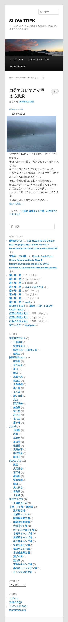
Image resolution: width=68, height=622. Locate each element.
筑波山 (16, 380)
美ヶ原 (16, 388)
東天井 (16, 472)
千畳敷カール (20, 503)
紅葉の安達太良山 (18, 313)
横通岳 (16, 476)
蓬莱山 (16, 353)
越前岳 (16, 407)
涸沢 (15, 483)
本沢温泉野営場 (21, 552)
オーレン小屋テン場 (23, 529)
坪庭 (15, 434)
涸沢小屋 (18, 556)
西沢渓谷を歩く (17, 305)
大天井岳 (18, 468)
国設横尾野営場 (21, 518)
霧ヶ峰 (16, 422)
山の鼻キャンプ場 (22, 541)
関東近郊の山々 (17, 357)
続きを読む (16, 203)
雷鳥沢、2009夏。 (19, 256)
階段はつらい (16, 240)
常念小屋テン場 (21, 545)
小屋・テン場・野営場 (21, 506)
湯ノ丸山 (18, 395)
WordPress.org (17, 610)
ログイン (14, 598)
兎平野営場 (19, 510)
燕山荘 (16, 560)
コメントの (17, 606)
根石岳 (16, 445)
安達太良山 (19, 346)
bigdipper (30, 325)
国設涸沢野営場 (21, 522)
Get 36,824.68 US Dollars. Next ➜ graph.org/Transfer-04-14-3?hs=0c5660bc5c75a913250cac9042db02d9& (33, 244)
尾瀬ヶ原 (18, 376)
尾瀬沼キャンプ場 (22, 537)
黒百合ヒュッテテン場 (25, 568)
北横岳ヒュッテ (21, 514)
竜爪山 (16, 418)
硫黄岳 (16, 438)
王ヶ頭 (16, 392)
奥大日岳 (18, 487)
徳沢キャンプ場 (16, 109)
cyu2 (27, 302)
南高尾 (16, 361)
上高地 (24, 211)
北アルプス (15, 460)
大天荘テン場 (20, 525)
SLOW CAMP (16, 59)
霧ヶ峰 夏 (15, 275)
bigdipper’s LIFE (18, 66)
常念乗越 (18, 480)
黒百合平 (18, 449)
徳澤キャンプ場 (36, 211)
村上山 (16, 415)
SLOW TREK (22, 20)
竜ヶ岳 (16, 411)
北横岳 (16, 430)
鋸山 (15, 372)
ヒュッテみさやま (34, 286)
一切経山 (18, 342)
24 (55, 91)
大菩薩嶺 (18, 384)
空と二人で (15, 325)
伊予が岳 (18, 365)
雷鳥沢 (16, 491)
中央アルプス (16, 499)
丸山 (15, 399)
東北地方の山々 (17, 338)
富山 (15, 369)
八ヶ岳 (12, 426)
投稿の (15, 602)
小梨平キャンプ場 (22, 533)
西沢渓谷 (18, 403)
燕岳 (15, 464)
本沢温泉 (18, 453)
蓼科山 (16, 457)
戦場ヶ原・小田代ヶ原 (25, 350)
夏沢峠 (16, 441)
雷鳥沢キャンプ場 (22, 564)
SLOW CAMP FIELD (39, 59)
